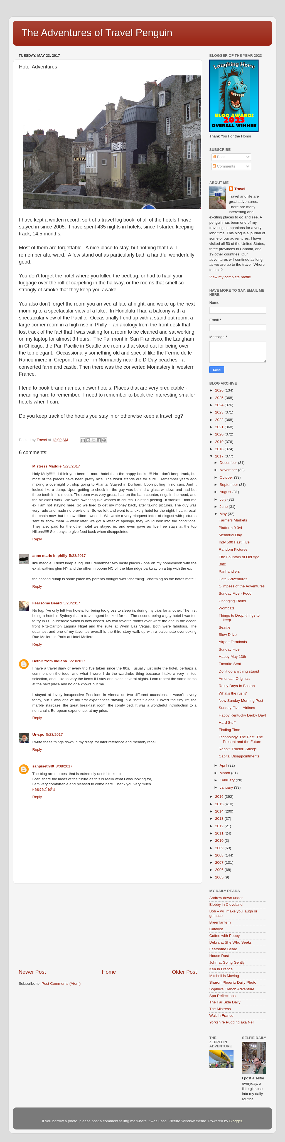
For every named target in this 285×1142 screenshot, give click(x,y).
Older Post (184, 972)
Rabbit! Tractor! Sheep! (238, 749)
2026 (220, 390)
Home (109, 972)
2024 (220, 405)
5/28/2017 (54, 734)
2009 (220, 848)
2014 (220, 811)
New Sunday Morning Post (241, 700)
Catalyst (216, 929)
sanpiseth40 (43, 766)
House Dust (219, 956)
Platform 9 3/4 (230, 528)
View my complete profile (230, 277)
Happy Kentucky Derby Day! (242, 715)
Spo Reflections (222, 996)
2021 (220, 427)
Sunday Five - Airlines (237, 708)
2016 (220, 796)
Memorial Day (230, 535)
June (224, 506)
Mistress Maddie (47, 466)
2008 (220, 855)
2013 (220, 818)
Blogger (235, 1121)
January (227, 787)
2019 (220, 442)
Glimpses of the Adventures (242, 586)
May (224, 514)
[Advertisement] (107, 926)
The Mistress (220, 1009)
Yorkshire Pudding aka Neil (231, 1022)
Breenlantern (220, 922)
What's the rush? (233, 693)
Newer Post (32, 972)
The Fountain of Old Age (239, 557)
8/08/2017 (64, 766)
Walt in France (221, 1015)
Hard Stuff (227, 722)
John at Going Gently (227, 962)
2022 (220, 420)
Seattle (224, 627)
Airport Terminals (233, 642)
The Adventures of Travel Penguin (96, 32)
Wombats (227, 608)
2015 (220, 804)
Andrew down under (226, 898)
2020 (220, 434)
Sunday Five (229, 649)
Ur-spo (38, 734)
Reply (37, 539)
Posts (220, 157)
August (226, 492)
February (228, 780)
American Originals (234, 678)
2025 (220, 398)
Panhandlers (229, 571)
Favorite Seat (230, 664)
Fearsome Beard (47, 603)
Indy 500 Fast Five (234, 542)
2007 (220, 862)
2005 (220, 877)
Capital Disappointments (239, 756)
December (229, 463)
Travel (239, 189)
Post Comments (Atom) (61, 983)
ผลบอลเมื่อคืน (43, 789)
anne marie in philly (49, 555)
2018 (220, 449)
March (225, 773)
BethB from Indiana (49, 661)
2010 (220, 840)
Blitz (222, 564)
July (223, 499)
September (229, 485)
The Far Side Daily (224, 1002)
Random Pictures (233, 549)
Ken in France (221, 969)
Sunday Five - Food (235, 593)
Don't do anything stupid (239, 671)
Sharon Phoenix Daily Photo (232, 982)
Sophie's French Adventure (231, 989)
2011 (220, 833)
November (229, 470)
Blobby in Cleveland (225, 904)
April (224, 765)
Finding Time (229, 730)
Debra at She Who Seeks (230, 942)
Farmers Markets (233, 520)
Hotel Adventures (233, 579)
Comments (224, 166)
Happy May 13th (232, 656)
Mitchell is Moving (224, 976)
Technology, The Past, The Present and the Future (241, 739)
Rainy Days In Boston (237, 686)
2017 (220, 456)
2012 (220, 826)
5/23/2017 (71, 466)
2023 (220, 412)
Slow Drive (228, 634)
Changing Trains (232, 601)
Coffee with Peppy (224, 936)
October (227, 477)
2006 (220, 870)
